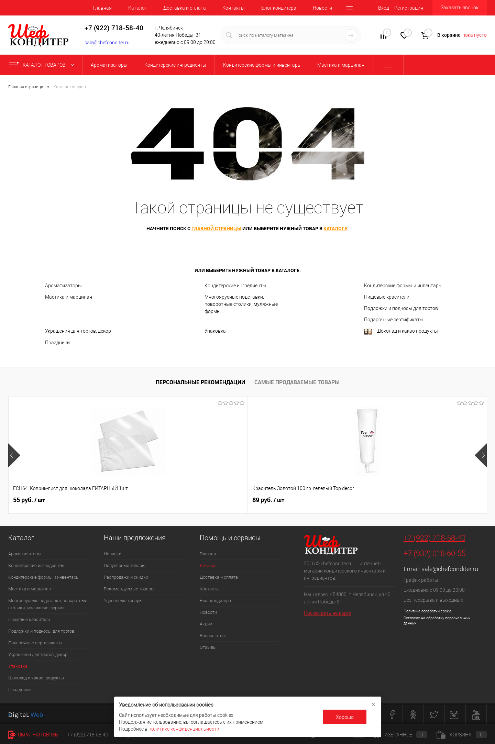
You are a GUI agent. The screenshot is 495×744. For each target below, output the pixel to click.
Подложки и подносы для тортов (401, 308)
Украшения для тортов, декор (78, 331)
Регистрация (408, 8)
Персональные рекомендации (200, 382)
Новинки (112, 553)
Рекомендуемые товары (129, 588)
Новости (322, 8)
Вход (383, 8)
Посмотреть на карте (327, 613)
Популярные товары (124, 565)
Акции (206, 623)
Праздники (57, 342)
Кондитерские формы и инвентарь (402, 285)
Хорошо (345, 717)
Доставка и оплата (184, 8)
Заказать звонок (459, 7)
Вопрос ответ (213, 635)
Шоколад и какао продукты (401, 331)
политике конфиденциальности (183, 729)
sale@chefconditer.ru (107, 42)
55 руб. (29, 500)
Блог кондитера (278, 8)
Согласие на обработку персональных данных (437, 620)
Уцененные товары (123, 600)
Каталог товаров (43, 65)
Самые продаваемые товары (297, 382)
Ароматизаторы (63, 285)
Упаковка (215, 331)
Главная (102, 8)
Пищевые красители (386, 297)
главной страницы (216, 228)
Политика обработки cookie (427, 611)
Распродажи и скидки (126, 577)
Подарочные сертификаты (394, 319)
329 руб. (389, 500)
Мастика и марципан (68, 297)
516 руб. (270, 500)
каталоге (335, 228)
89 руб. (149, 500)
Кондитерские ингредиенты (235, 285)
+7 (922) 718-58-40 (434, 538)
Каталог (137, 8)
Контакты (233, 8)
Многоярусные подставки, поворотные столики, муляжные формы (241, 304)
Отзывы (208, 647)
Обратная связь (33, 734)
